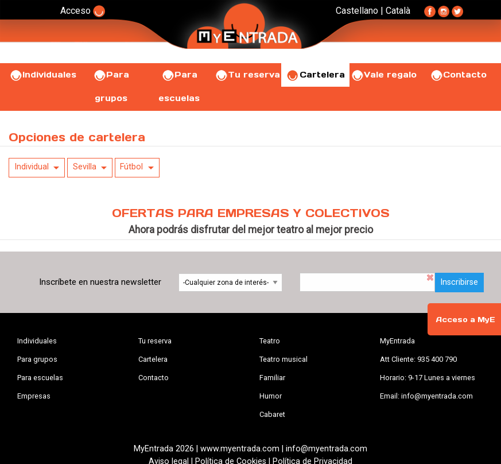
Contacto (458, 74)
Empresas (34, 396)
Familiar (272, 377)
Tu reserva (247, 74)
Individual (31, 167)
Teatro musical (283, 359)
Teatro (269, 341)
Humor (270, 396)
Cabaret (272, 414)
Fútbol (131, 167)
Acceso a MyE (465, 319)
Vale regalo (384, 74)
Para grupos (37, 359)
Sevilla (84, 167)
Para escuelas (40, 377)
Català (398, 10)
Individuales (42, 74)
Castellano (357, 10)
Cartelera (315, 74)
